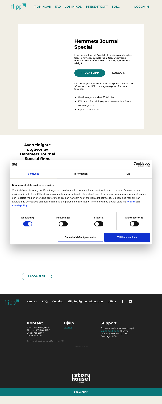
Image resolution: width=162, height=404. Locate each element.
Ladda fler (36, 276)
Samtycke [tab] (33, 173)
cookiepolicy (20, 205)
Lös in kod (73, 6)
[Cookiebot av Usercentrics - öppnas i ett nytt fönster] (136, 164)
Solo (116, 6)
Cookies (57, 301)
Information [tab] (81, 173)
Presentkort (97, 6)
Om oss (32, 301)
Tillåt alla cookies (127, 237)
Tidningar (42, 6)
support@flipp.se (110, 330)
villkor (131, 201)
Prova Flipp (90, 72)
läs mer (68, 327)
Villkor (112, 301)
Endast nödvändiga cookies (80, 237)
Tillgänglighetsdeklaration (85, 301)
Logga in (141, 6)
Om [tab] (128, 173)
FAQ (58, 6)
